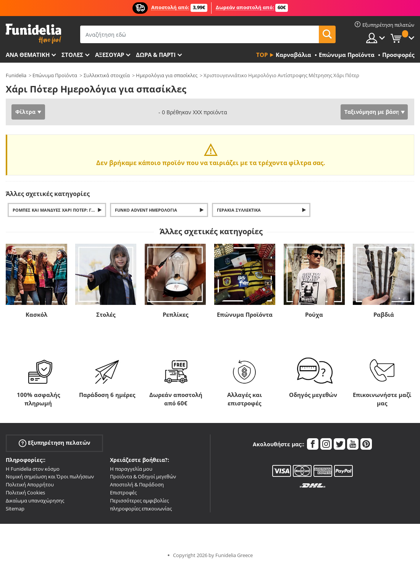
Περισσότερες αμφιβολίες (139, 500)
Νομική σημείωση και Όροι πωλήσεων (50, 476)
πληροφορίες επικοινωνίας (141, 508)
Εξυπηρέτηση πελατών (54, 443)
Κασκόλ (36, 314)
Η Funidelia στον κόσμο (33, 468)
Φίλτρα (25, 111)
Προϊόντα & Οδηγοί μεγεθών (143, 476)
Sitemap (15, 508)
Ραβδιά (383, 314)
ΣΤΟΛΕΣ (72, 54)
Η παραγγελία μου (131, 468)
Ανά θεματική (28, 54)
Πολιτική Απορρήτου (30, 484)
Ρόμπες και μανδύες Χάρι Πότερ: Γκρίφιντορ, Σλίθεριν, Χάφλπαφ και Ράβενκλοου (59, 210)
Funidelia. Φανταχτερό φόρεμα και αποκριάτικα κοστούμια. (33, 34)
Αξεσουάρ (109, 54)
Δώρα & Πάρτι (156, 54)
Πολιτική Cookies (25, 492)
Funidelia (16, 75)
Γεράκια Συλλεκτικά (239, 210)
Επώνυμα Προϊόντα (54, 75)
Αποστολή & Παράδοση (137, 484)
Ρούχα (314, 314)
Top (262, 54)
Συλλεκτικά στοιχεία (107, 75)
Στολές (105, 314)
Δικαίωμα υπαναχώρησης (35, 500)
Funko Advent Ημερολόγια (146, 210)
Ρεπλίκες (175, 314)
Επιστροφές (123, 492)
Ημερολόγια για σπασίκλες (166, 75)
